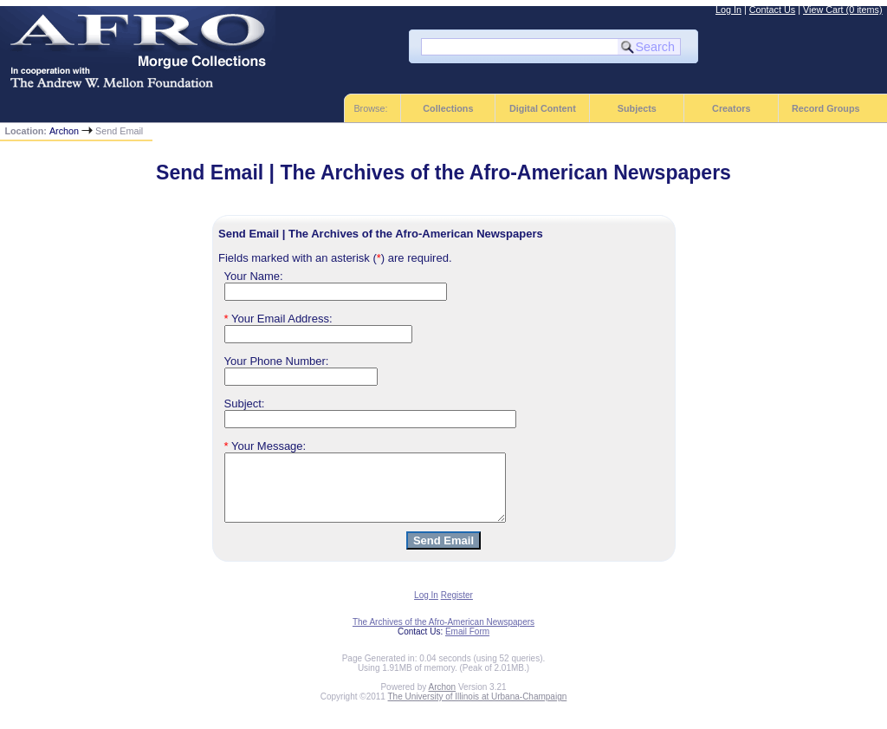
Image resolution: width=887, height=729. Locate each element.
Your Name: (253, 276)
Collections (448, 108)
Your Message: (265, 445)
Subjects (637, 108)
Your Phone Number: (276, 361)
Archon (64, 131)
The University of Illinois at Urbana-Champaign (477, 709)
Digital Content (542, 108)
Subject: (244, 403)
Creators (731, 108)
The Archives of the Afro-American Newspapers (443, 635)
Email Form (467, 644)
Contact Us (772, 9)
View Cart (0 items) (843, 9)
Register (457, 608)
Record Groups (826, 108)
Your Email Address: (278, 318)
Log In (728, 9)
